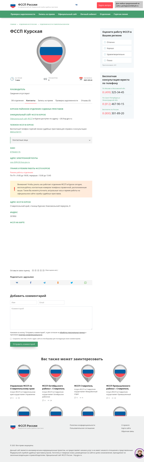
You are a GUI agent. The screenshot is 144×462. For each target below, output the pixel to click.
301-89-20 (113, 113)
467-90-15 (113, 104)
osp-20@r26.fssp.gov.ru (20, 162)
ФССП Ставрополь (83, 385)
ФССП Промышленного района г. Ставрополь (118, 387)
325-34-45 (113, 92)
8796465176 (15, 152)
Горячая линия (121, 14)
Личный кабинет (88, 14)
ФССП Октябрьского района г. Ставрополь (53, 387)
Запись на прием (47, 14)
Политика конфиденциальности (82, 425)
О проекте (125, 425)
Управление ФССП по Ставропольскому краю (22, 387)
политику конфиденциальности (30, 335)
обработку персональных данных (72, 332)
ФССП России (27, 4)
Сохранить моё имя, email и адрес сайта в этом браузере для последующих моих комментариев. (47, 339)
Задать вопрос (105, 5)
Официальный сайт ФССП (21, 118)
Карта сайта (126, 428)
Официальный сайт (67, 14)
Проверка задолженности (23, 14)
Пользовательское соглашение (82, 428)
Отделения (105, 14)
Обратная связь (127, 431)
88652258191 (15, 132)
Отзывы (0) (86, 100)
